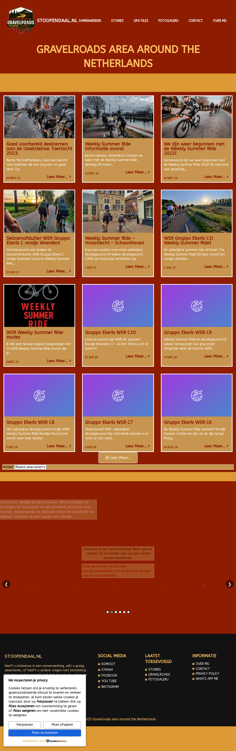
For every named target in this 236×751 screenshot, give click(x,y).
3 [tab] (116, 612)
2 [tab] (111, 612)
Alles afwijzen (62, 725)
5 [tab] (124, 612)
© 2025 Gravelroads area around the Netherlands (118, 719)
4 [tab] (120, 612)
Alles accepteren (45, 733)
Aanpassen (24, 725)
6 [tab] (128, 612)
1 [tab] (107, 612)
